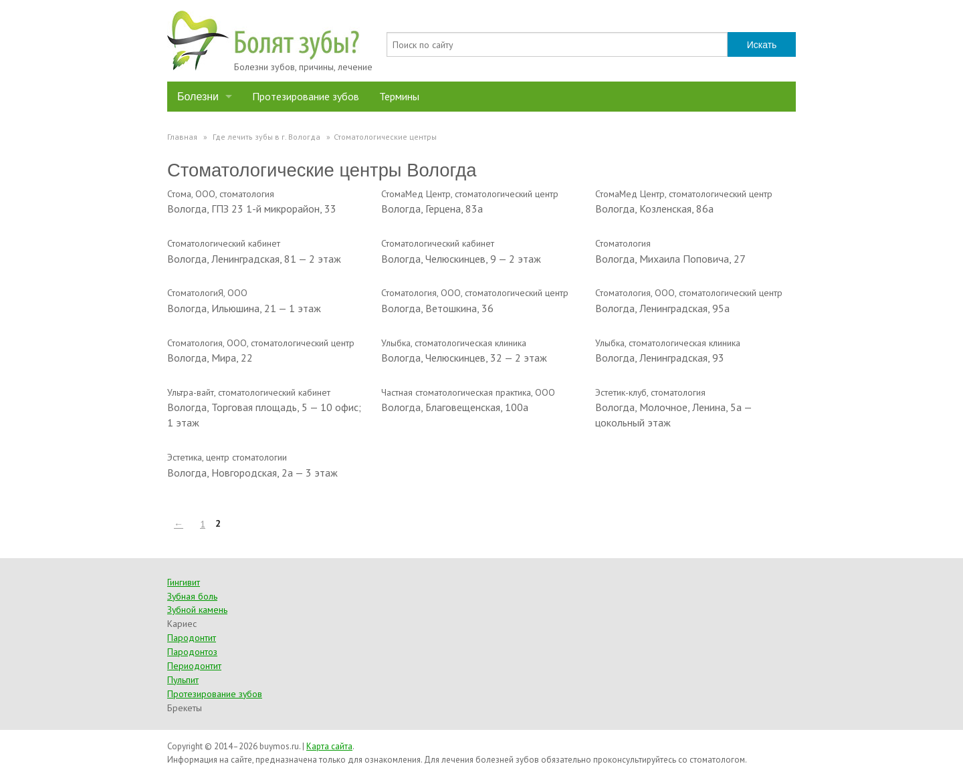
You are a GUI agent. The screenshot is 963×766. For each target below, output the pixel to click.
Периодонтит (194, 666)
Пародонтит (191, 638)
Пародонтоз (192, 652)
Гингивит (183, 582)
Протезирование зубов (305, 96)
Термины (399, 96)
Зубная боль (192, 596)
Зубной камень (197, 610)
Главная (182, 137)
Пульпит (183, 680)
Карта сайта (329, 746)
